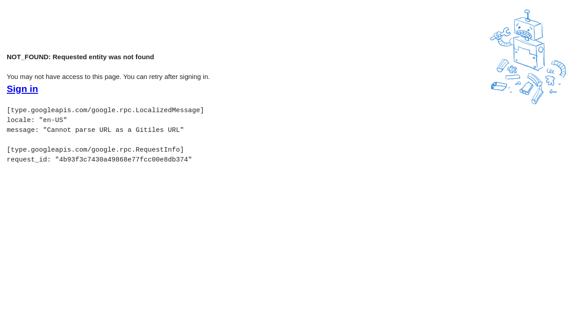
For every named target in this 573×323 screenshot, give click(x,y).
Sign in (22, 89)
